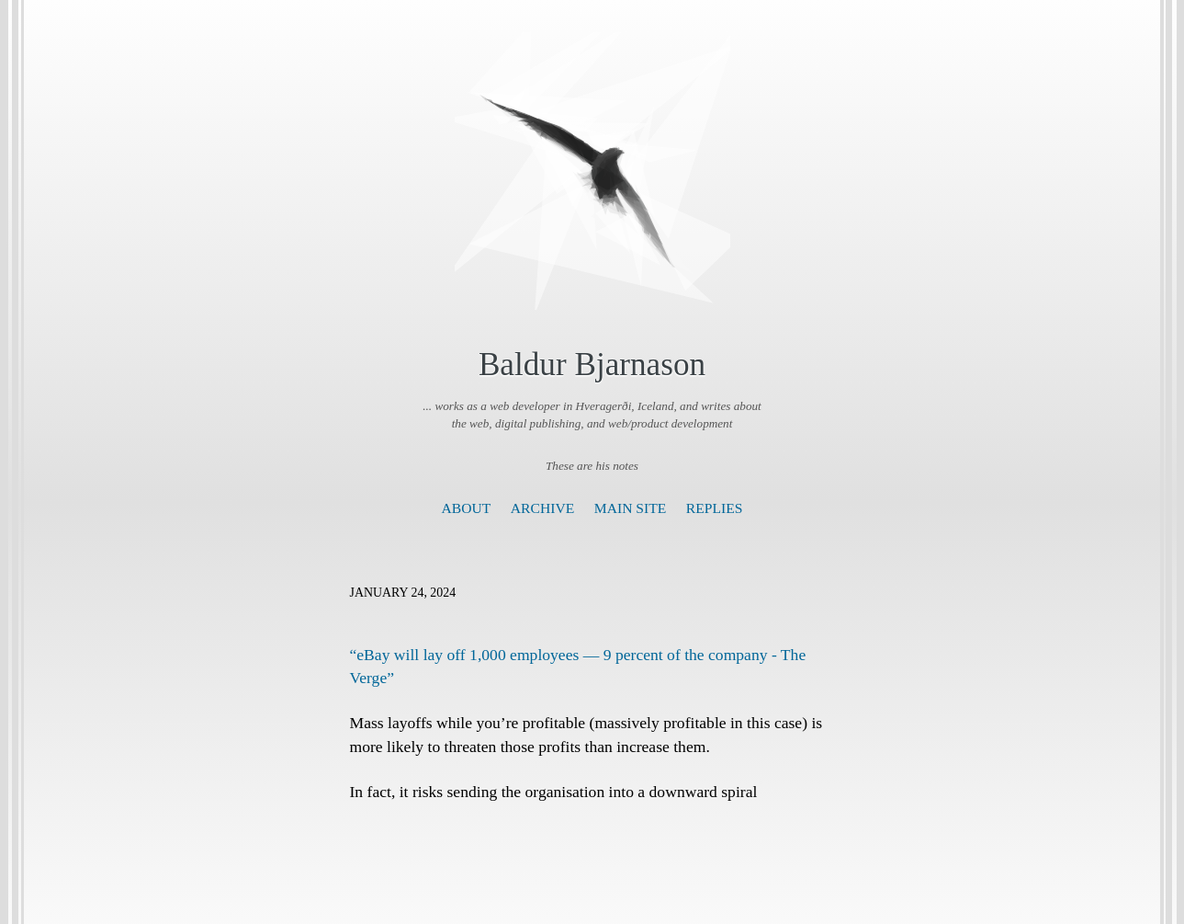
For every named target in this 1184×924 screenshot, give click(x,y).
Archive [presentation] (542, 508)
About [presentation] (466, 508)
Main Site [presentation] (630, 508)
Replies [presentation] (714, 508)
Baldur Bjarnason (592, 364)
